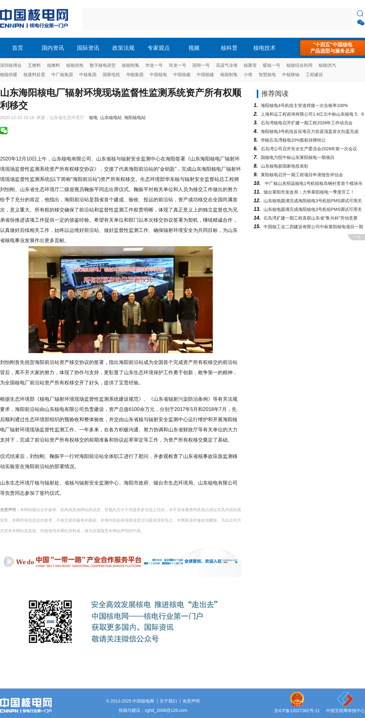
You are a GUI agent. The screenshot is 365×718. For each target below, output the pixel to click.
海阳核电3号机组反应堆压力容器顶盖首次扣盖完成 (310, 131)
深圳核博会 (11, 65)
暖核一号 (271, 65)
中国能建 (205, 74)
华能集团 (135, 74)
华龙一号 (154, 65)
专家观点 (159, 48)
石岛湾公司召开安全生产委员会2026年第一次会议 (309, 148)
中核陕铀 (290, 74)
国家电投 (111, 74)
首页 (17, 48)
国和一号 (201, 65)
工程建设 (314, 74)
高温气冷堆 (227, 65)
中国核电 (158, 74)
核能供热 (75, 65)
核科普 (229, 48)
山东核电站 (111, 117)
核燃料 (53, 65)
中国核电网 (143, 701)
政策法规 (123, 48)
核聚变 (250, 65)
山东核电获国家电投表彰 (284, 166)
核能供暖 (8, 74)
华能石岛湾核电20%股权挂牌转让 (293, 140)
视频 (194, 48)
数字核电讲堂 (103, 65)
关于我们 (168, 701)
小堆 (248, 74)
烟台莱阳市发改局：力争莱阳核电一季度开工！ (309, 192)
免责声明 (191, 701)
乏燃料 (34, 65)
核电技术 (264, 48)
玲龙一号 (177, 65)
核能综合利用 (299, 65)
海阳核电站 (135, 117)
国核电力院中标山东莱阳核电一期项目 (297, 157)
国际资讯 (88, 48)
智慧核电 (267, 74)
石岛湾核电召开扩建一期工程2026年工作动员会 (307, 122)
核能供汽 (327, 65)
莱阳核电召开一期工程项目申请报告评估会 (302, 174)
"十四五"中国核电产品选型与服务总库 (332, 47)
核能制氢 (130, 65)
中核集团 (88, 74)
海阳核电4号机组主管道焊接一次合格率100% (304, 105)
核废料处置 (34, 74)
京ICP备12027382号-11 (297, 710)
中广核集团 (62, 74)
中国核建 (182, 74)
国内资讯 (53, 48)
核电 (35, 19)
